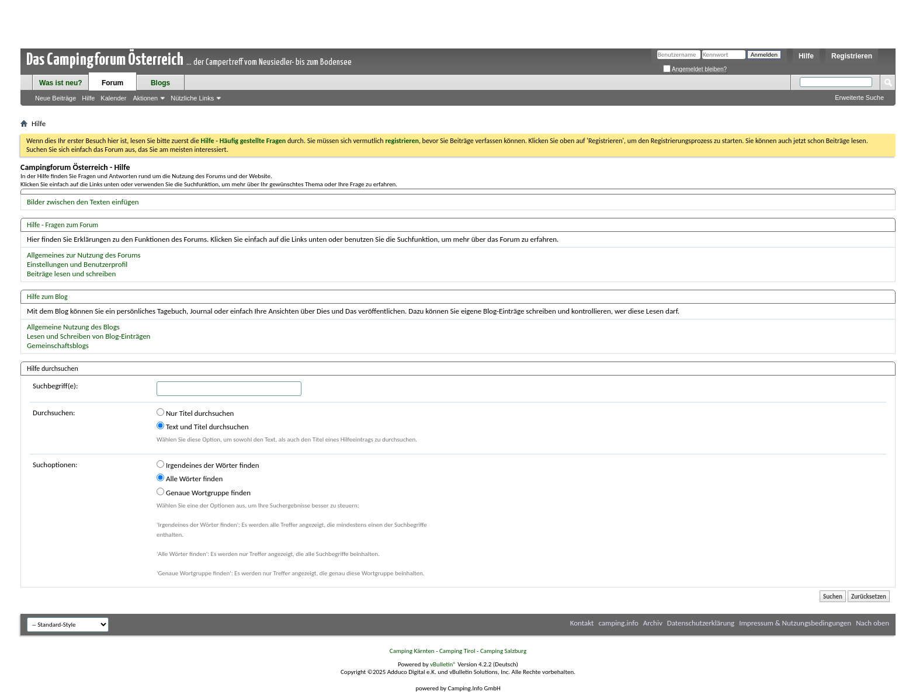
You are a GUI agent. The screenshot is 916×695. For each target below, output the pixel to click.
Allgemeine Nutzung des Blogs (73, 326)
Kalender (113, 98)
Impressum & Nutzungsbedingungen (795, 622)
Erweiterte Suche (859, 97)
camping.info (618, 622)
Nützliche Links (192, 98)
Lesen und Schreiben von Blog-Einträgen (88, 336)
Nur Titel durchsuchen (195, 413)
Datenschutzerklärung (701, 622)
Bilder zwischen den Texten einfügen (83, 201)
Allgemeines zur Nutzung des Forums (84, 255)
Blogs (160, 83)
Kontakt (582, 622)
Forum (112, 83)
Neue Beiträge (55, 98)
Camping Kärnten (412, 651)
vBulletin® (443, 664)
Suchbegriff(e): (55, 385)
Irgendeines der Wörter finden (208, 465)
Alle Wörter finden (190, 478)
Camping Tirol (457, 651)
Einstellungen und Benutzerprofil (77, 264)
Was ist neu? (60, 83)
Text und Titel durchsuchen (203, 426)
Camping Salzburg (503, 651)
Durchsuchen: (54, 412)
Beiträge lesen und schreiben (71, 273)
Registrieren (851, 56)
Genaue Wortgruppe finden (204, 492)
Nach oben (872, 622)
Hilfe (806, 56)
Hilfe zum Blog (47, 297)
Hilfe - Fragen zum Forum (62, 225)
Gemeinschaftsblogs (58, 345)
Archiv (652, 622)
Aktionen (145, 98)
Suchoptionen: (55, 464)
